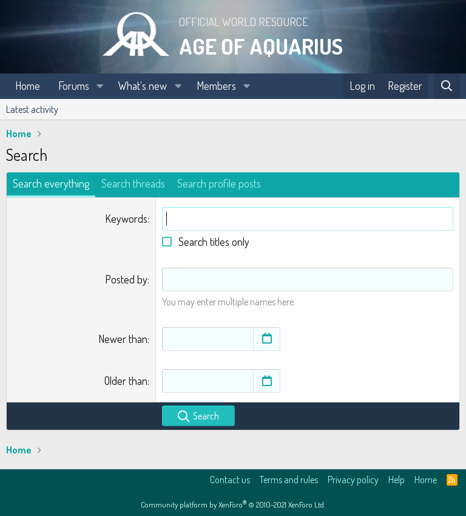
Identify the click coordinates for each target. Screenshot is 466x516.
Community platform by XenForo (233, 504)
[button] (100, 85)
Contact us (230, 480)
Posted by (126, 279)
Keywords (126, 218)
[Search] (447, 85)
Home (27, 85)
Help (396, 480)
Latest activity (32, 109)
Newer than (122, 338)
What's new (142, 85)
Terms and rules (289, 480)
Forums (73, 85)
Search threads (133, 183)
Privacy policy (353, 480)
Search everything (51, 183)
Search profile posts (219, 183)
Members (216, 85)
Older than (125, 380)
